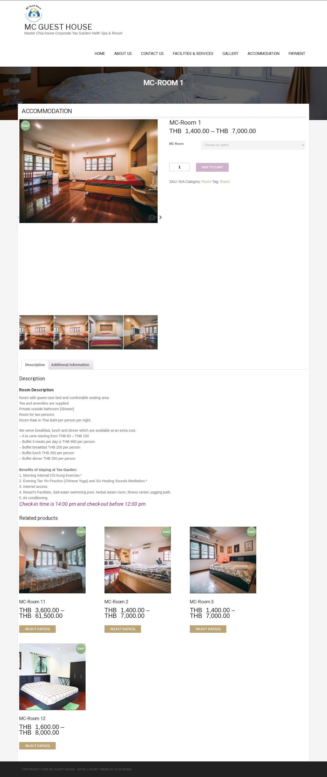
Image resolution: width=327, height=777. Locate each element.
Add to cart (212, 167)
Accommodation (263, 53)
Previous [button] (17, 217)
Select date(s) (37, 629)
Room (206, 182)
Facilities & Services (193, 53)
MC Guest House (58, 26)
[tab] (35, 365)
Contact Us (152, 53)
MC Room (176, 144)
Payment (297, 53)
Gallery (230, 53)
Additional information (70, 365)
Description (35, 365)
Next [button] (159, 217)
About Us (123, 53)
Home (100, 53)
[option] (88, 171)
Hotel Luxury (88, 769)
